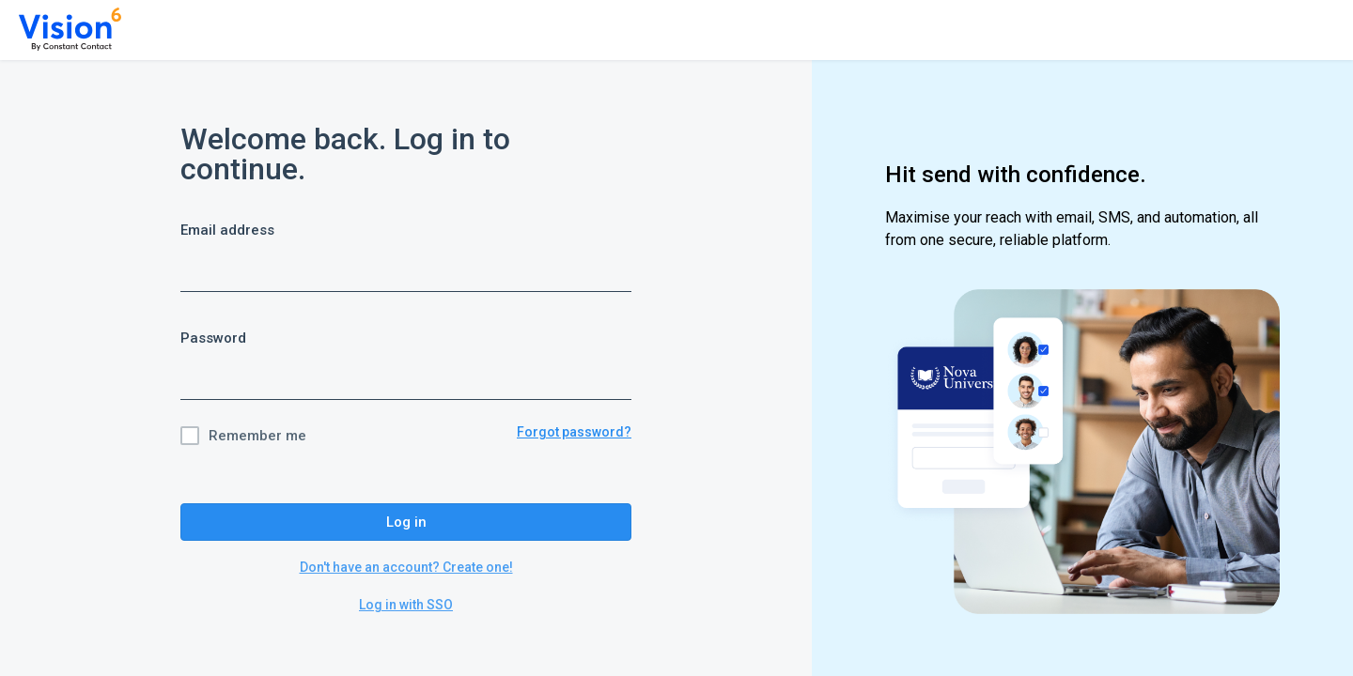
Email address (227, 230)
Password (213, 338)
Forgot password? (574, 431)
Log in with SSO (406, 604)
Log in (406, 522)
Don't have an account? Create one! (406, 567)
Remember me (257, 435)
